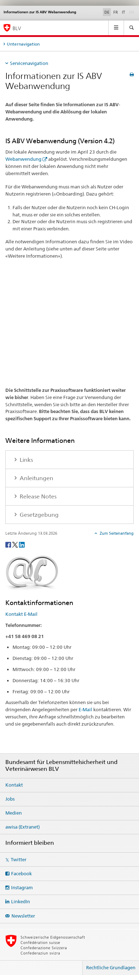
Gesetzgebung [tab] (38, 514)
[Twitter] (15, 544)
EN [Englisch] (132, 12)
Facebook (21, 873)
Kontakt (14, 785)
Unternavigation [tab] (23, 44)
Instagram (22, 887)
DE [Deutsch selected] (106, 12)
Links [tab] (25, 459)
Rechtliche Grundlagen (110, 967)
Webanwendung (23, 159)
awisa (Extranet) (22, 827)
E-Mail (85, 709)
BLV (17, 28)
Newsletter (23, 916)
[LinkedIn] (22, 544)
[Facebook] (8, 544)
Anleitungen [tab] (35, 478)
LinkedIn (20, 901)
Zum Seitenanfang (116, 533)
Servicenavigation (29, 63)
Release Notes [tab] (37, 496)
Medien (13, 813)
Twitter (18, 859)
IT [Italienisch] (123, 12)
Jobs (10, 799)
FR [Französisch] (115, 12)
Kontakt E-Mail (21, 614)
